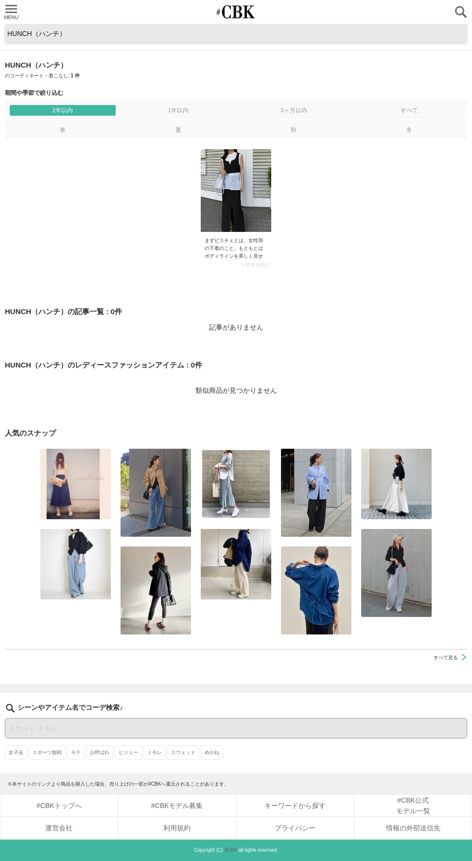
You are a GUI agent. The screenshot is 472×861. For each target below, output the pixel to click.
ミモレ (154, 752)
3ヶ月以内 (293, 110)
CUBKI (236, 12)
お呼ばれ (99, 752)
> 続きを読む (255, 265)
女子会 (16, 752)
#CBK (230, 850)
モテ (76, 752)
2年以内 (62, 110)
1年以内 (178, 110)
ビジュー (128, 752)
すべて (409, 110)
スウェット (183, 752)
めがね (212, 752)
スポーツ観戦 (47, 752)
